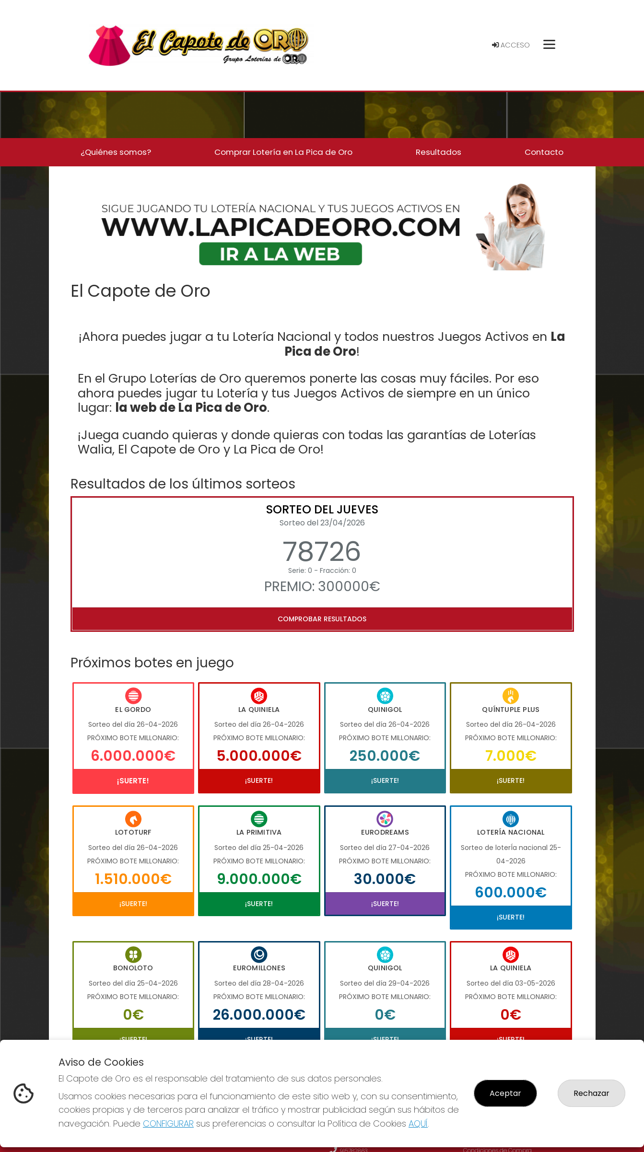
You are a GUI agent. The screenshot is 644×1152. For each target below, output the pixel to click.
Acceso (511, 45)
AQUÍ (418, 1123)
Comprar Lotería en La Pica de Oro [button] (283, 152)
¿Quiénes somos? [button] (116, 152)
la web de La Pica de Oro (191, 407)
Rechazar (591, 1093)
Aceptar (505, 1093)
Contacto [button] (544, 152)
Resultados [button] (438, 152)
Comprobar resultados (322, 619)
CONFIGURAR (168, 1123)
